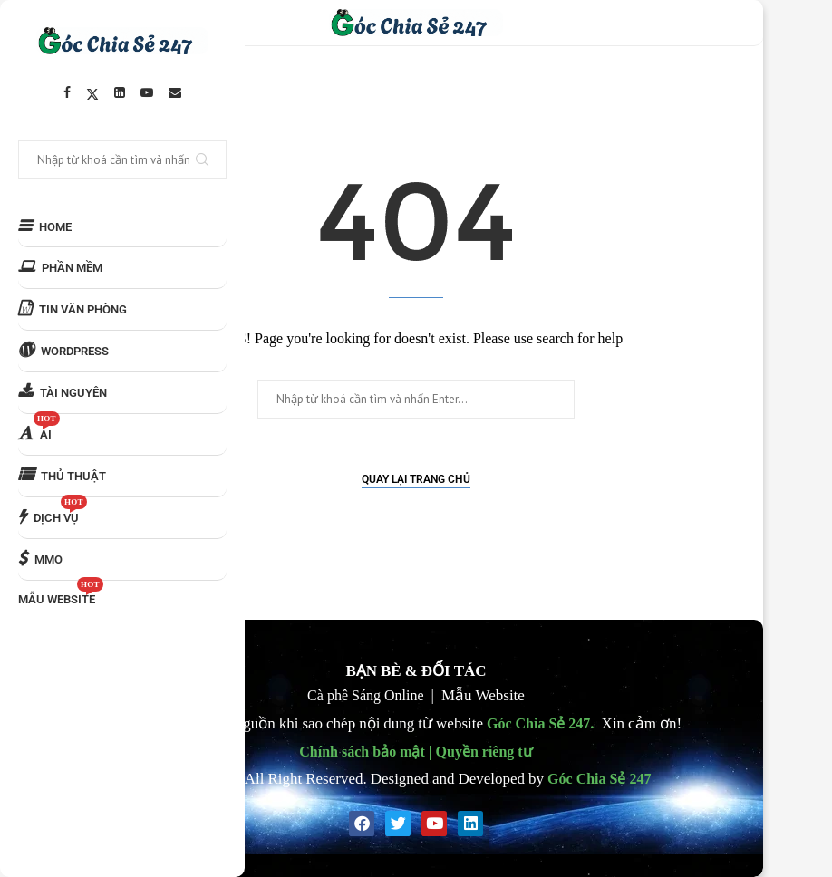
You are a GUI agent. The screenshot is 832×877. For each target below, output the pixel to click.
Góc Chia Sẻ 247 (538, 723)
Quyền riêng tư (484, 751)
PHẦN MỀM (60, 267)
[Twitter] (92, 92)
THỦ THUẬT (62, 475)
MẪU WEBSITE (60, 593)
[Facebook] (67, 92)
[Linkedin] (119, 92)
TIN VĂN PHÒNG (72, 308)
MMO (40, 558)
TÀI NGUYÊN (62, 392)
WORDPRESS (63, 350)
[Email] (175, 92)
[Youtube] (146, 92)
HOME (45, 226)
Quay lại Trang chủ (416, 479)
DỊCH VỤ (52, 511)
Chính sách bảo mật (361, 751)
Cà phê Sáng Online (365, 695)
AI (39, 427)
